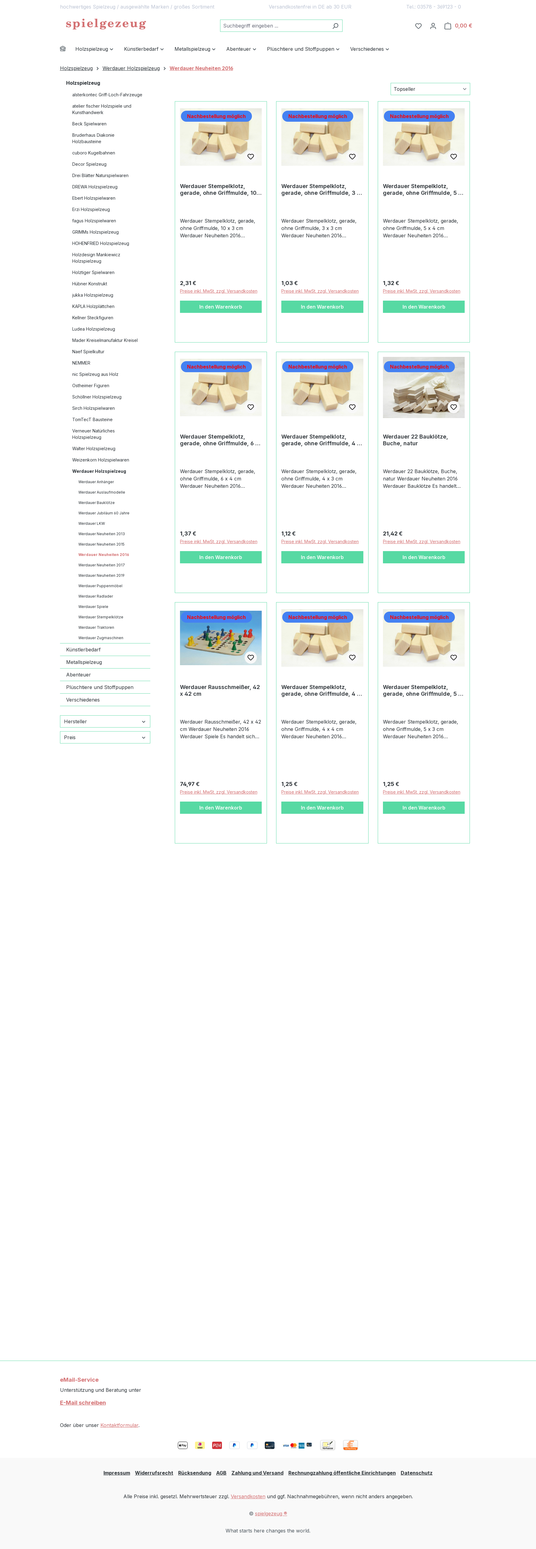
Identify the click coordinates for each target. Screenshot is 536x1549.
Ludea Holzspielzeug (93, 329)
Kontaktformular (119, 1425)
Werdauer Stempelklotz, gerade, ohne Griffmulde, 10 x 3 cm (220, 189)
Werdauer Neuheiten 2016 (103, 554)
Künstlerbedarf (83, 650)
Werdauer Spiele (93, 606)
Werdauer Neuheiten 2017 (101, 565)
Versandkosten (248, 1496)
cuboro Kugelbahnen (93, 152)
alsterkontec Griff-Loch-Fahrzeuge (107, 94)
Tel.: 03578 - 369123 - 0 (433, 7)
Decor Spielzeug (89, 164)
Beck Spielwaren (89, 123)
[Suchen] (335, 26)
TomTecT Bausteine (92, 419)
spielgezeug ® (271, 1513)
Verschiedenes (83, 700)
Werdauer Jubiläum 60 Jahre (103, 513)
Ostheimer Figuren (90, 385)
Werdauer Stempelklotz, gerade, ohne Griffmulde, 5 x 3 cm (422, 690)
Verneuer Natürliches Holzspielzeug (93, 434)
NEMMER (81, 362)
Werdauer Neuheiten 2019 (101, 575)
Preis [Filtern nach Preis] (105, 737)
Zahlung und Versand (257, 1473)
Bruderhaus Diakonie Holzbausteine (93, 138)
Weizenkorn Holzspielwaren (100, 459)
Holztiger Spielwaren (93, 272)
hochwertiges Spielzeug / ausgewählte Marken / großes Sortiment (137, 7)
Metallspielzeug (84, 662)
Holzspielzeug (83, 83)
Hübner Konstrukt (89, 283)
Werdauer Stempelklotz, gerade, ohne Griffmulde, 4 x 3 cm (320, 440)
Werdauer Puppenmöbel (100, 586)
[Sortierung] (430, 89)
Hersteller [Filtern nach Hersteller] (105, 721)
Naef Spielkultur (88, 351)
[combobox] (274, 26)
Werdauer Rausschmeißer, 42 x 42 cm (220, 690)
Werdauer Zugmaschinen (100, 638)
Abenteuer (78, 675)
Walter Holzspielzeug (93, 448)
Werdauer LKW (91, 523)
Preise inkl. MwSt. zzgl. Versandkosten (218, 291)
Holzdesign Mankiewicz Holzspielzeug (96, 258)
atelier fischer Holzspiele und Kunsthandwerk (101, 109)
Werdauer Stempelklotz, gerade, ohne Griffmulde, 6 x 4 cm (219, 440)
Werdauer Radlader (95, 596)
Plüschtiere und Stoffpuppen (99, 687)
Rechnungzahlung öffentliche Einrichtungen (342, 1473)
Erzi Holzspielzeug (91, 209)
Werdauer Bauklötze (96, 502)
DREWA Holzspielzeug (95, 186)
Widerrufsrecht (154, 1473)
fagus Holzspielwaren (94, 220)
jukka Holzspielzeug (92, 295)
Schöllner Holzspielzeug (97, 396)
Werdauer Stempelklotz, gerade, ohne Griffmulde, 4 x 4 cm (320, 690)
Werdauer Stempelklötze (100, 617)
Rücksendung (194, 1473)
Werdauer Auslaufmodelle (101, 492)
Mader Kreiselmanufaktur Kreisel (105, 340)
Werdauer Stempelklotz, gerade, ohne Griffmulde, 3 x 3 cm (320, 189)
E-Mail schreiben (83, 1402)
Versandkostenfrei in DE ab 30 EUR (310, 7)
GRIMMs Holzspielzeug (95, 232)
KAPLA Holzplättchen (93, 306)
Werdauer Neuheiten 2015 (101, 544)
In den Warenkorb (220, 307)
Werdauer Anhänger (96, 482)
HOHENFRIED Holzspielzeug (100, 243)
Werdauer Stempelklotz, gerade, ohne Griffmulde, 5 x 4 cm (422, 189)
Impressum (116, 1473)
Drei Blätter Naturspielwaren (100, 175)
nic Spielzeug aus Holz (95, 374)
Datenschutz (417, 1473)
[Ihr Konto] (433, 26)
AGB (221, 1473)
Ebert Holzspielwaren (93, 198)
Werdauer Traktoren (96, 627)
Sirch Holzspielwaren (93, 408)
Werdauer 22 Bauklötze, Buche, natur (415, 440)
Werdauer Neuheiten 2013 (101, 534)
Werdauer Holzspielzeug (99, 471)
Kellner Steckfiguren (92, 317)
